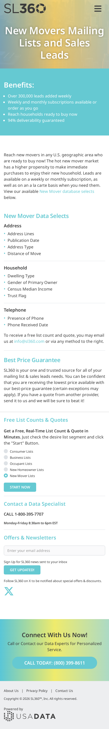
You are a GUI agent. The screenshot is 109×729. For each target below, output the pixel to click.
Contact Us (64, 690)
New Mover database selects (66, 191)
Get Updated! (22, 569)
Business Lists (20, 457)
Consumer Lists (21, 451)
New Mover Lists (22, 475)
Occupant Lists (21, 463)
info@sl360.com (29, 341)
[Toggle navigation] (98, 8)
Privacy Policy (37, 690)
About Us (11, 690)
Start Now (20, 487)
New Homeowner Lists (27, 469)
